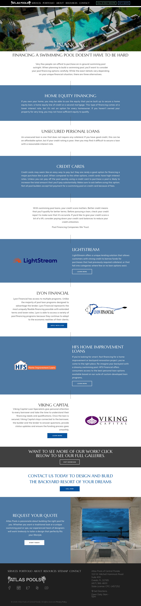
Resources (71, 3)
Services (36, 3)
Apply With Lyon (57, 325)
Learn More (82, 271)
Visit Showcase (69, 462)
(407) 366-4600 (99, 583)
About (60, 3)
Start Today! (34, 542)
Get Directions (99, 591)
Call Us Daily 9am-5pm (106, 3)
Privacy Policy (61, 602)
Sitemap (63, 571)
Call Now (70, 489)
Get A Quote (124, 3)
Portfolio (48, 3)
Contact (84, 3)
